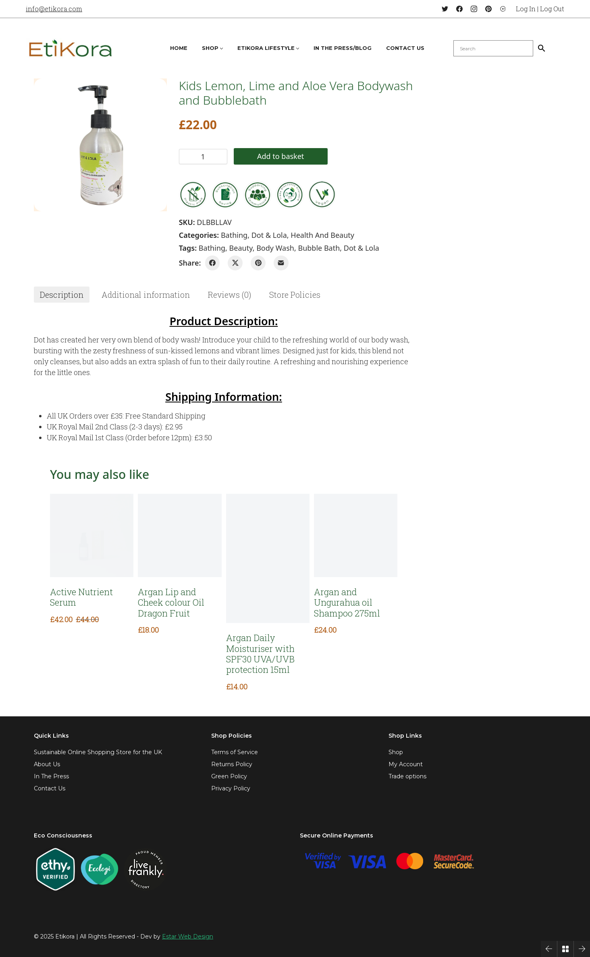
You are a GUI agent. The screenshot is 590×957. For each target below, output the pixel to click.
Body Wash (275, 248)
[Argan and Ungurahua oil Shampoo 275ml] (355, 535)
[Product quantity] (203, 156)
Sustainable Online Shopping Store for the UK (98, 752)
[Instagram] (474, 9)
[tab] (61, 295)
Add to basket (280, 156)
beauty (241, 248)
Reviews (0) (229, 294)
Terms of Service (234, 752)
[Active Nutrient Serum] (91, 535)
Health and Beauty (322, 235)
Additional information (146, 294)
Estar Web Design (187, 936)
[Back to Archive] (565, 949)
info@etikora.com (54, 8)
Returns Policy (231, 764)
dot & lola (361, 248)
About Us (47, 764)
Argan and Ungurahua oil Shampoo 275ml (347, 603)
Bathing (234, 235)
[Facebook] (459, 9)
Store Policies (294, 294)
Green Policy (229, 776)
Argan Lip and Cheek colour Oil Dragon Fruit (171, 603)
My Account (405, 764)
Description (61, 294)
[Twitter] (445, 9)
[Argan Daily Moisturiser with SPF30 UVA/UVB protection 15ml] (268, 558)
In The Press (51, 776)
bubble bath (319, 248)
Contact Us (49, 788)
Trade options (407, 776)
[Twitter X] (235, 263)
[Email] (281, 263)
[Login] (503, 9)
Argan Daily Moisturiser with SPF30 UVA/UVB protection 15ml (260, 654)
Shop (395, 752)
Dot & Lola (269, 235)
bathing (212, 248)
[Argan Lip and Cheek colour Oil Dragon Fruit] (179, 535)
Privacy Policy (230, 788)
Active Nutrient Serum (81, 597)
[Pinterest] (488, 9)
